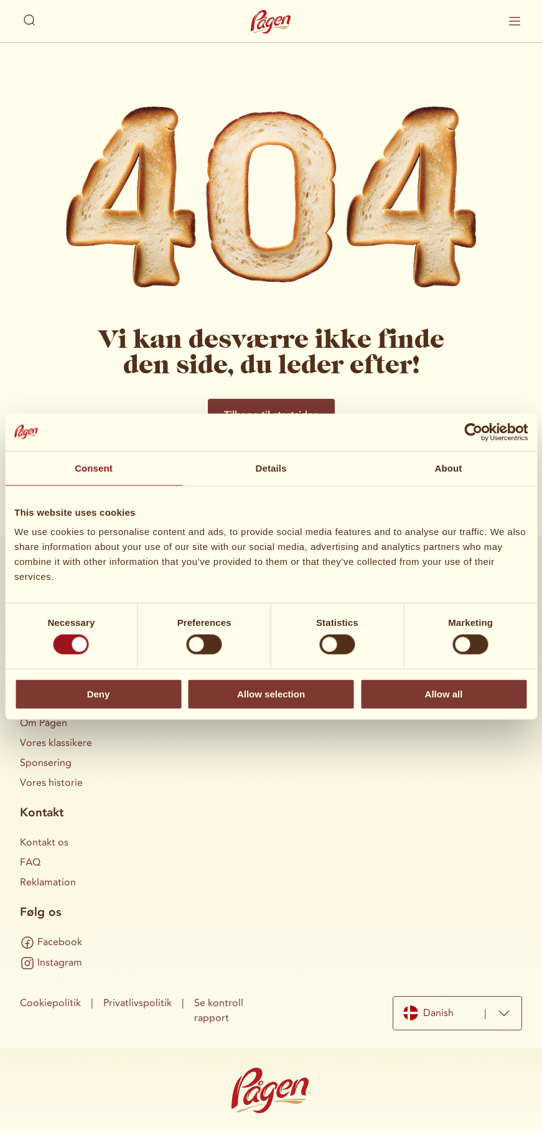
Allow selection (271, 693)
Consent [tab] (94, 467)
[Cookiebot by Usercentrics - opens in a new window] (473, 431)
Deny (98, 693)
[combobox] (457, 1013)
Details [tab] (271, 467)
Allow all (444, 693)
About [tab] (448, 467)
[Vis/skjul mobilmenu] (514, 21)
